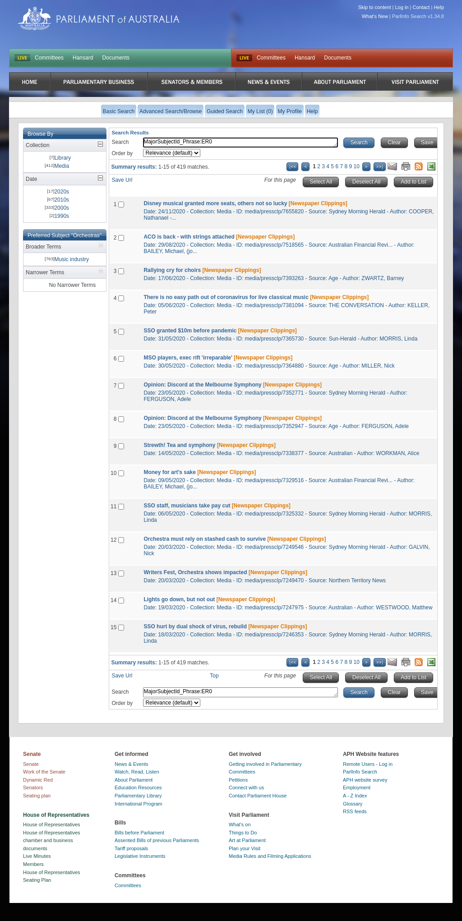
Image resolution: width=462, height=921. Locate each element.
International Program (138, 803)
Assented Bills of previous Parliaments (157, 840)
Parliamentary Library (138, 795)
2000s (61, 208)
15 (113, 627)
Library (62, 158)
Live (244, 58)
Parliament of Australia (99, 18)
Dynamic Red (38, 780)
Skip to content (374, 7)
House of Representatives (51, 824)
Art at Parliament (247, 840)
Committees (49, 58)
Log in (402, 7)
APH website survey (365, 780)
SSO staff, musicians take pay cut (186, 505)
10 (357, 166)
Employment (356, 787)
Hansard (83, 58)
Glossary (352, 803)
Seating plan (37, 795)
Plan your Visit (244, 848)
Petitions (238, 780)
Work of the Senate (44, 771)
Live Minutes (37, 856)
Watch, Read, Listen (137, 771)
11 (113, 506)
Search (120, 142)
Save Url (121, 180)
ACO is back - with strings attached (188, 237)
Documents (115, 58)
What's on (240, 824)
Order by (122, 153)
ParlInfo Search (360, 771)
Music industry (71, 259)
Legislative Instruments (140, 856)
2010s (61, 200)
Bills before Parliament (139, 832)
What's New (375, 16)
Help (439, 7)
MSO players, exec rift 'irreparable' (187, 358)
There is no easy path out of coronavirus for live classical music (225, 297)
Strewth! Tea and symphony (179, 445)
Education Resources (138, 787)
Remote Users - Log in (368, 764)
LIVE (22, 58)
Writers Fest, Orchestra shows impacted (195, 572)
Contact (421, 7)
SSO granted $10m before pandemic (189, 330)
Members (33, 864)
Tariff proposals (131, 848)
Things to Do (243, 832)
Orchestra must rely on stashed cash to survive (204, 539)
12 (113, 540)
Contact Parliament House (257, 795)
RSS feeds (355, 811)
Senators (33, 787)
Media (61, 166)
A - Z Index (355, 795)
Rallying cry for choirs (172, 270)
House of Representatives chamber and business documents (51, 840)
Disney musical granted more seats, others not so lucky (215, 203)
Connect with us (246, 787)
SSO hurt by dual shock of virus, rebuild (195, 626)
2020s (61, 192)
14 (113, 600)
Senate (31, 764)
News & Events (131, 764)
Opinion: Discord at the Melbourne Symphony (202, 385)
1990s (61, 216)
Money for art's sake (169, 472)
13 (113, 573)
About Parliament (133, 780)
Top (214, 675)
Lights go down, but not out (179, 599)
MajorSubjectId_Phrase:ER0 (240, 142)
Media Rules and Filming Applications (270, 856)
